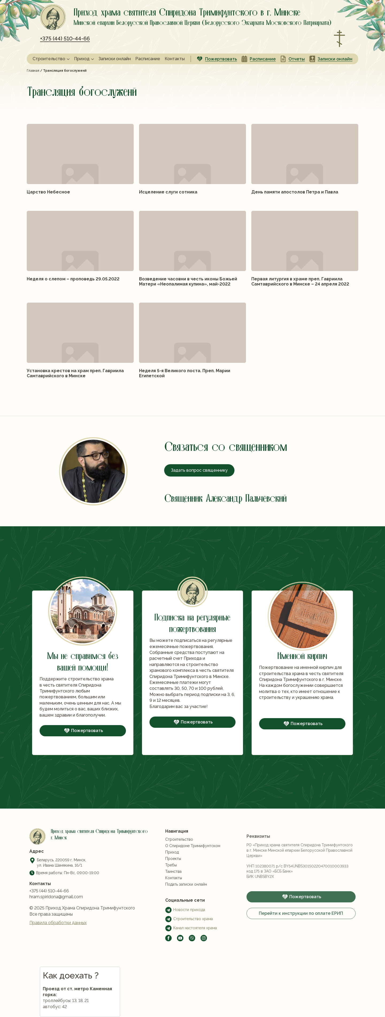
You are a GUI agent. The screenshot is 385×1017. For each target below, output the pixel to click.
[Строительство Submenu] (68, 59)
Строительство (49, 59)
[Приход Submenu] (93, 59)
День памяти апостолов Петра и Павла (294, 192)
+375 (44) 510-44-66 (65, 38)
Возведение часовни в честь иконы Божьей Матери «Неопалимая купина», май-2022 (188, 281)
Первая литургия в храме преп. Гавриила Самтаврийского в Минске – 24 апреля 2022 (300, 281)
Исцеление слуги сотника (168, 192)
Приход (82, 59)
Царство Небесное (48, 192)
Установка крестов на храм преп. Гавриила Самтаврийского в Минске (75, 373)
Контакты (175, 59)
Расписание (147, 59)
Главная (33, 71)
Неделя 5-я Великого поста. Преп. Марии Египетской (184, 373)
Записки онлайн (114, 59)
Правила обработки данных (58, 935)
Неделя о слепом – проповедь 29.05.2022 (73, 278)
